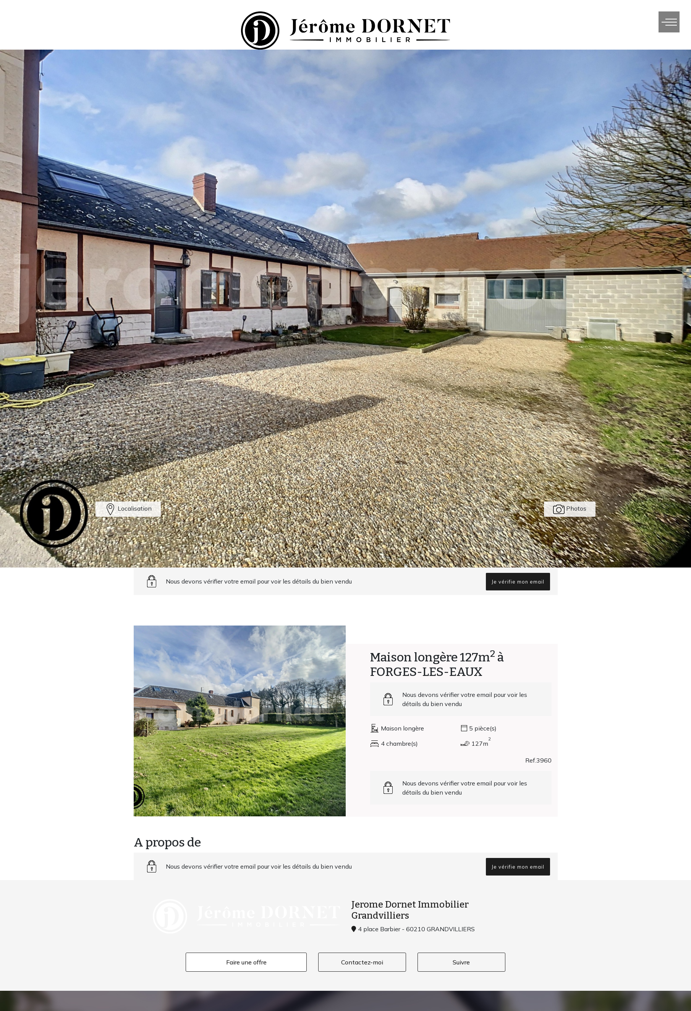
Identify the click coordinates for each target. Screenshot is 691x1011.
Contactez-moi (362, 962)
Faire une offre (246, 962)
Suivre (461, 962)
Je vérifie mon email (518, 582)
